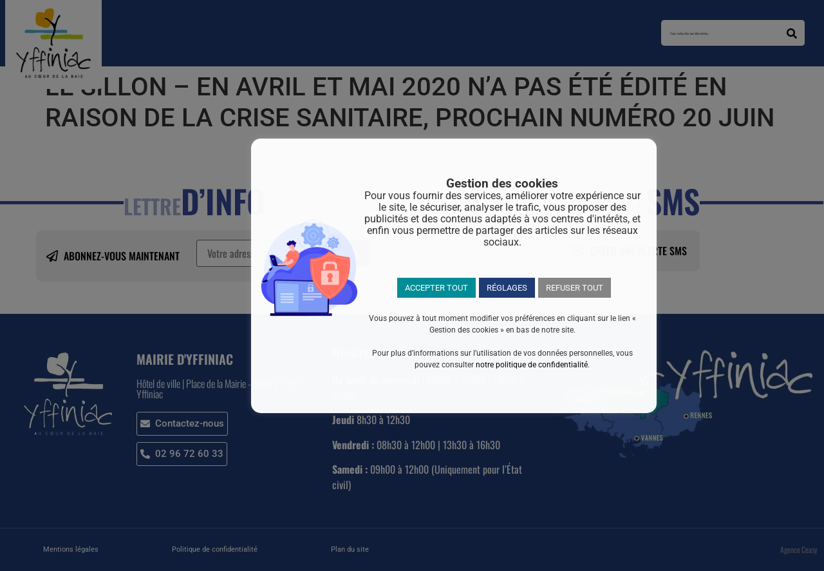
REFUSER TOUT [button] (574, 288)
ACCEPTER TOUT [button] (436, 288)
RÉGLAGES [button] (507, 288)
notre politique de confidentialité (532, 364)
